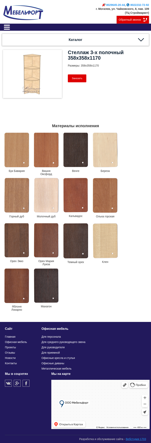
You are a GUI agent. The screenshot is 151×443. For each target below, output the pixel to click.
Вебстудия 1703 (136, 439)
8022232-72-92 (137, 4)
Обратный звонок (130, 19)
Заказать (77, 78)
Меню (7, 27)
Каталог (75, 40)
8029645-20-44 (113, 4)
